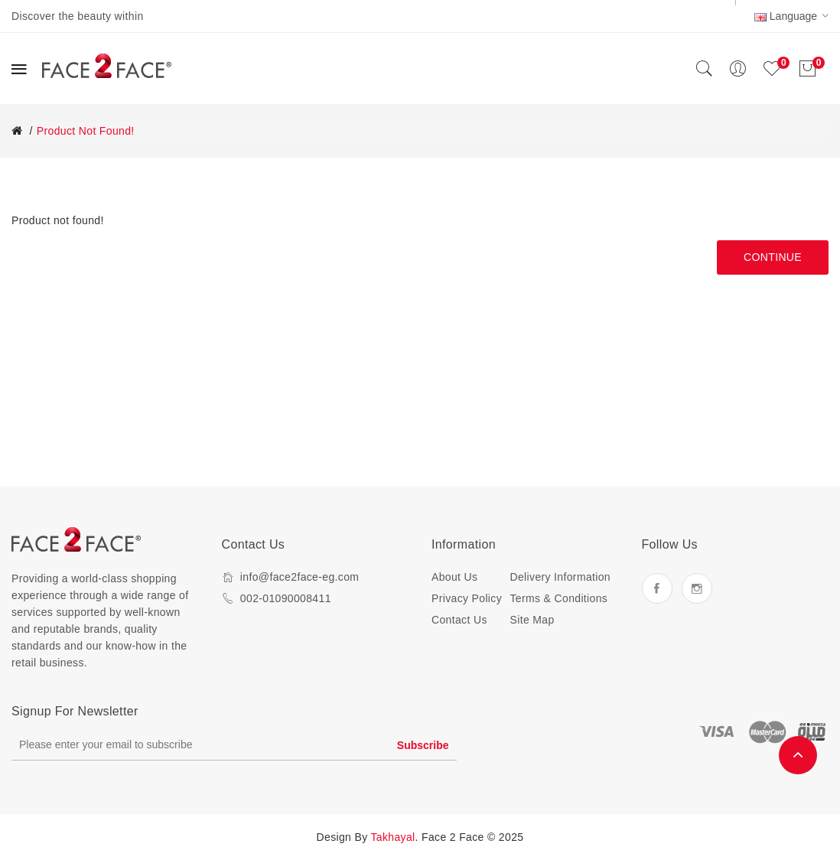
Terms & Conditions (559, 598)
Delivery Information (560, 577)
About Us (454, 577)
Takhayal (393, 837)
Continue (773, 257)
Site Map (532, 620)
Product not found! (86, 131)
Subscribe (423, 745)
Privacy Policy (466, 598)
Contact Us (459, 620)
